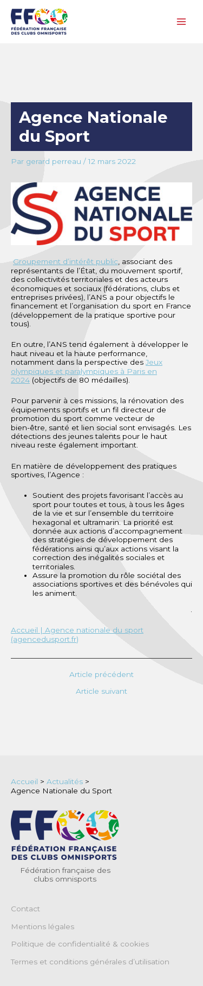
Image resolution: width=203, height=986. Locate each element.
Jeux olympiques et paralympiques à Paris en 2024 (86, 371)
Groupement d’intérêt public (65, 261)
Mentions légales (42, 926)
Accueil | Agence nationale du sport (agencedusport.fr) (77, 634)
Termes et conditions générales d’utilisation (90, 961)
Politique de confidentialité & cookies (80, 943)
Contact (25, 908)
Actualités (65, 781)
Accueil (24, 781)
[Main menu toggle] (182, 22)
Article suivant (101, 691)
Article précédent (101, 675)
